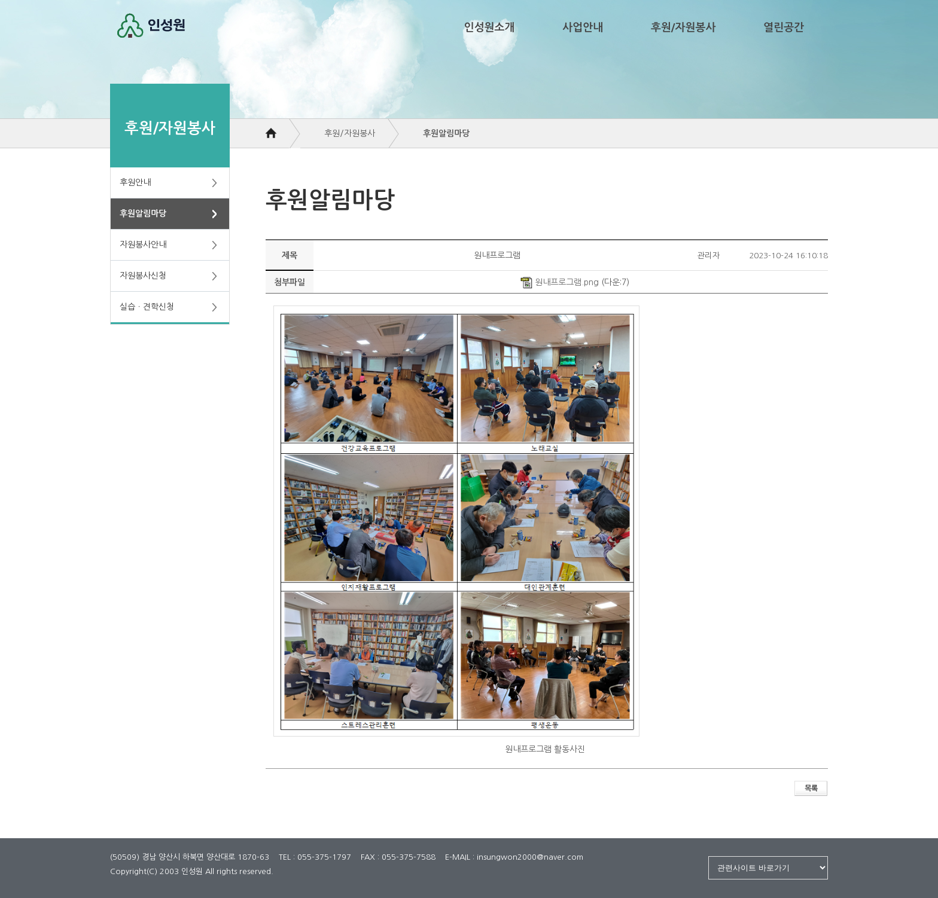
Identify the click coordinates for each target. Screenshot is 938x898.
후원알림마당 (143, 213)
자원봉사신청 (143, 275)
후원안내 (135, 182)
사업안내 (582, 27)
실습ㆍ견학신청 (147, 307)
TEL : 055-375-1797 (315, 857)
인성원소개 (489, 27)
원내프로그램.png (559, 282)
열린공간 (783, 27)
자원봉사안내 (143, 244)
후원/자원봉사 (683, 27)
